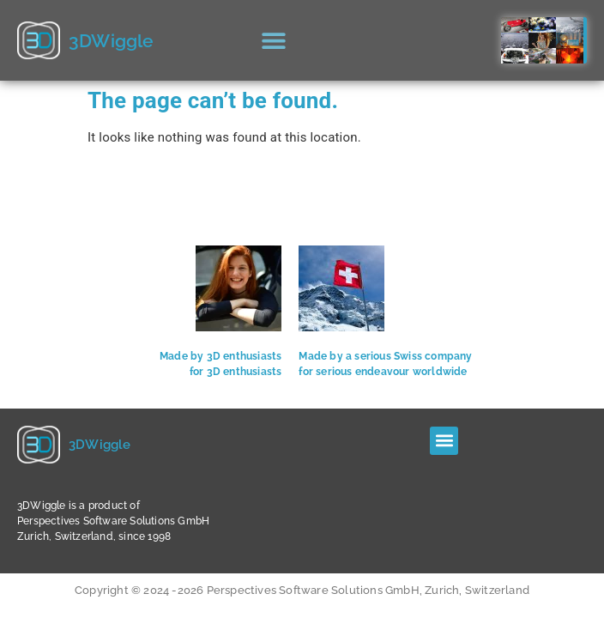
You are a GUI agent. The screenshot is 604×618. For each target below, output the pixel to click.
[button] (273, 40)
